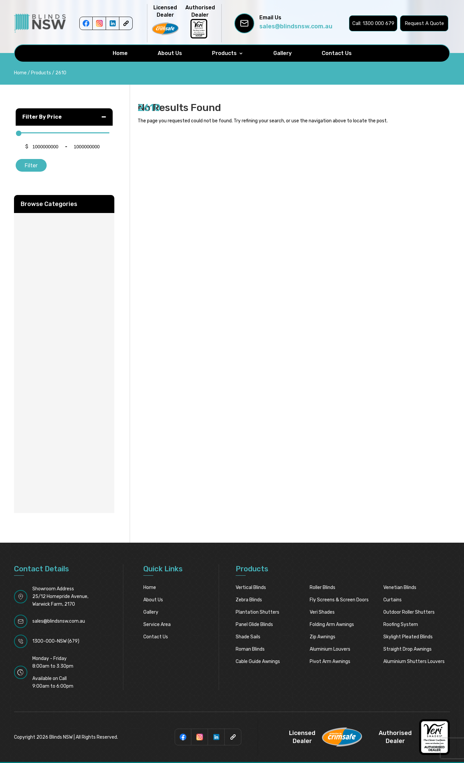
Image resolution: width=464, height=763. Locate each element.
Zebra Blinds (249, 600)
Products (224, 53)
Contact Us (337, 53)
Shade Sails (248, 637)
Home (120, 53)
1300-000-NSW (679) (55, 641)
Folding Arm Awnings (332, 624)
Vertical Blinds (251, 587)
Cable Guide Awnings (258, 661)
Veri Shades (322, 612)
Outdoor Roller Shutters (409, 612)
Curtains (392, 600)
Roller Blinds (322, 587)
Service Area (157, 624)
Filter (31, 165)
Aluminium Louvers (330, 649)
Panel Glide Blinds (254, 624)
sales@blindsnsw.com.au (295, 26)
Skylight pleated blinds (408, 637)
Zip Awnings (322, 637)
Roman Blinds (250, 649)
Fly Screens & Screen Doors (339, 600)
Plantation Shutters (257, 612)
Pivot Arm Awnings (330, 661)
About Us (170, 53)
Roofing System (400, 624)
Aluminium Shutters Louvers (414, 661)
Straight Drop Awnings (407, 649)
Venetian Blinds (399, 587)
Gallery (282, 53)
